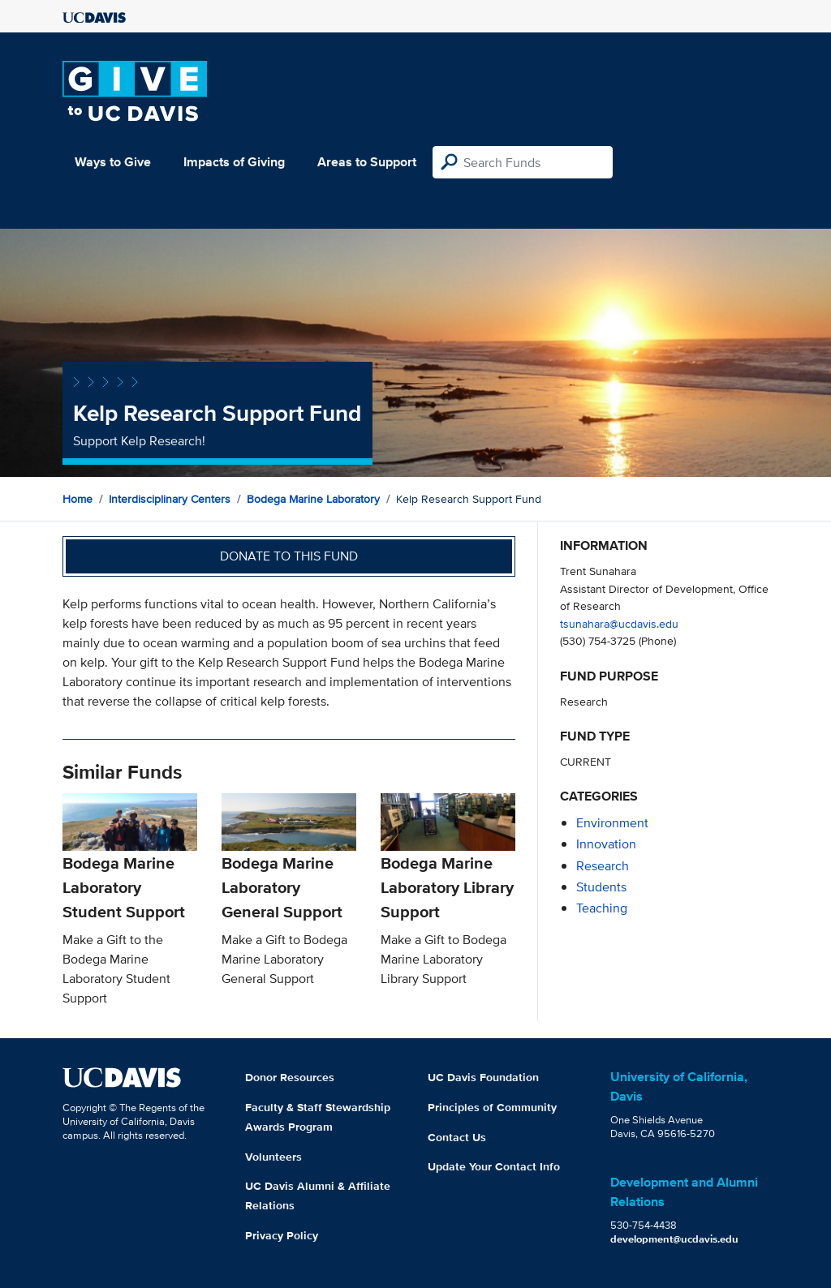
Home (77, 499)
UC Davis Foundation (483, 1077)
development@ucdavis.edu (674, 1239)
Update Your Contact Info (494, 1166)
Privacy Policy (281, 1235)
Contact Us (457, 1137)
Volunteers (273, 1156)
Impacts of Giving (234, 161)
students (601, 887)
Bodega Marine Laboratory (313, 499)
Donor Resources (289, 1077)
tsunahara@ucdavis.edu (619, 623)
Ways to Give (113, 161)
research (602, 866)
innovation (606, 844)
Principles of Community (492, 1107)
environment (612, 823)
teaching (601, 908)
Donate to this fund (289, 556)
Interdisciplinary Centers (169, 499)
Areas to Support (366, 161)
